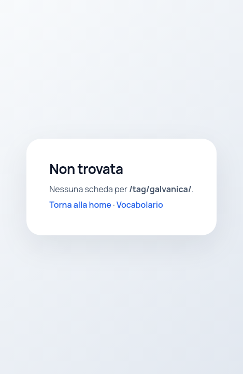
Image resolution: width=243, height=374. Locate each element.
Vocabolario (140, 204)
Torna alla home (80, 204)
